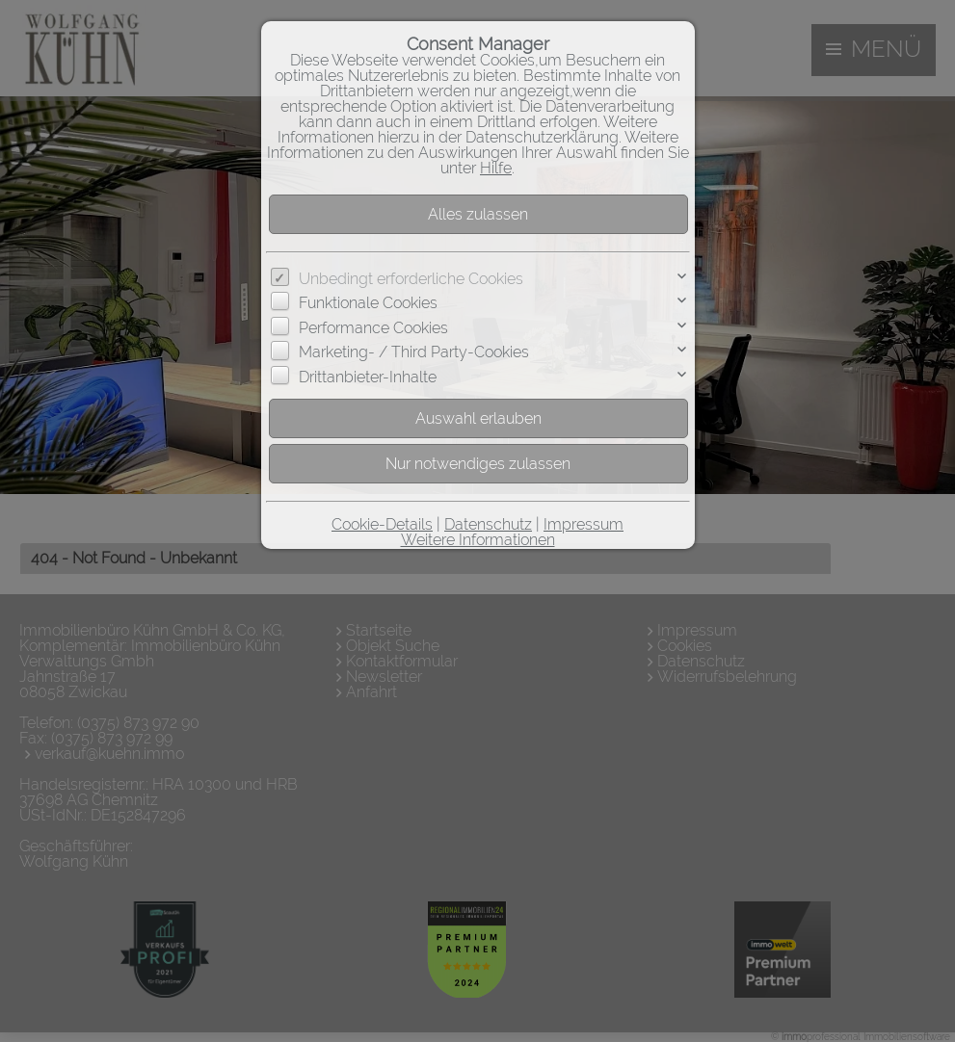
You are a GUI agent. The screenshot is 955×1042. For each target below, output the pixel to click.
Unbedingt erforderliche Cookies (411, 279)
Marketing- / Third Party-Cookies (414, 352)
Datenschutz (488, 524)
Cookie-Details (382, 524)
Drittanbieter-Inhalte (368, 377)
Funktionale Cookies (368, 303)
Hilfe (496, 168)
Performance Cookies (373, 328)
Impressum (583, 524)
